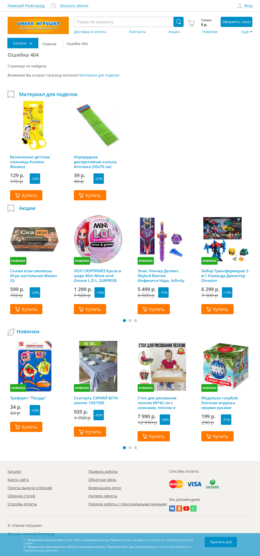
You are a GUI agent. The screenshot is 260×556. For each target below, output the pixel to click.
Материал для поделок (99, 75)
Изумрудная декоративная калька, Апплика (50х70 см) (95, 162)
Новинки (210, 32)
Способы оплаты (22, 504)
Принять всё (221, 541)
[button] (124, 320)
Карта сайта (18, 479)
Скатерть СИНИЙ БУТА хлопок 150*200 (96, 400)
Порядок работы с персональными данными (127, 504)
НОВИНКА (18, 261)
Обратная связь (102, 479)
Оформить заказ (236, 21)
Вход (248, 6)
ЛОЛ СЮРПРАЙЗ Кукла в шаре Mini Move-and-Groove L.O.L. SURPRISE (97, 275)
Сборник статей (21, 495)
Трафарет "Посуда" (28, 398)
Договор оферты (102, 495)
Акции (174, 32)
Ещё (245, 32)
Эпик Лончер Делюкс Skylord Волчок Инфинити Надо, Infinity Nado (161, 275)
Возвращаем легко (104, 487)
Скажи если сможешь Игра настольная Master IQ (33, 275)
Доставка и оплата (90, 32)
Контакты (137, 32)
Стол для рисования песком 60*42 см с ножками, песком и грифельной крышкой (159, 403)
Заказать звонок (74, 6)
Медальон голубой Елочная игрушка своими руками (219, 403)
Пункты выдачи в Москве (30, 487)
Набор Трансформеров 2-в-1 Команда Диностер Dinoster (225, 275)
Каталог (14, 471)
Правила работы (103, 471)
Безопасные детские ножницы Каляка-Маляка (30, 162)
